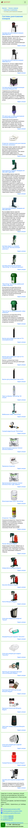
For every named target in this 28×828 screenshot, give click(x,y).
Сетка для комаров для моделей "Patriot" (11, 619)
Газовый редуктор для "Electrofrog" (12, 431)
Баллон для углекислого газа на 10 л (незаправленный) (13, 339)
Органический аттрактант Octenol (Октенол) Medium (12, 448)
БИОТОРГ (5, 2)
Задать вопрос (21, 45)
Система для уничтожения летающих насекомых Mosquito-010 (13, 88)
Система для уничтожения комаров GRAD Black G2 (12, 33)
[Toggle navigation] (25, 2)
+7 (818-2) (7, 816)
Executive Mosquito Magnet (10, 585)
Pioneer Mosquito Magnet (9, 544)
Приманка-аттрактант (8, 466)
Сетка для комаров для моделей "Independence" (11, 745)
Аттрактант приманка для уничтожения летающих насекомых (14, 144)
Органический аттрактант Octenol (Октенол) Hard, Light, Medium (12, 483)
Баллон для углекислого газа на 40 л (13, 379)
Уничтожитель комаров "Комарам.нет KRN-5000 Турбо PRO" (13, 171)
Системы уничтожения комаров (12, 17)
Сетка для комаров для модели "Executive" (11, 654)
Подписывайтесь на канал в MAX (11, 811)
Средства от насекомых (10, 10)
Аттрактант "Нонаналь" (9, 518)
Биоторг (4, 8)
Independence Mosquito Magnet (11, 568)
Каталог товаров (13, 8)
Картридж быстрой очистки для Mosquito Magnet (11, 690)
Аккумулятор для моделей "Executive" (13, 636)
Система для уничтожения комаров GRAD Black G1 (12, 60)
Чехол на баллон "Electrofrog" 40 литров (11, 396)
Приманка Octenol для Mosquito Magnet (11, 708)
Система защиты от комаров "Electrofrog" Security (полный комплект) (11, 247)
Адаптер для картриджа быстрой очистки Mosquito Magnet (12, 672)
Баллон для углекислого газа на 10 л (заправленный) (13, 357)
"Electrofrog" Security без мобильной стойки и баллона (13, 284)
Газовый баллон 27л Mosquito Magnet (13, 763)
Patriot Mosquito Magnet (9, 601)
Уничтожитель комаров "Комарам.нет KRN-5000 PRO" (13, 209)
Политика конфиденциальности (14, 823)
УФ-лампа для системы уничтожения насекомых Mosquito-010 (13, 116)
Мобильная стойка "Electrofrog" (11, 414)
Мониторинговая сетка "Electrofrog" (12, 501)
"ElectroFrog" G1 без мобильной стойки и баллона (13, 311)
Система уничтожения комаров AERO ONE (13, 780)
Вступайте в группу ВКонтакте (10, 813)
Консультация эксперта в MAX (10, 809)
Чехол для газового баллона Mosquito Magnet (13, 727)
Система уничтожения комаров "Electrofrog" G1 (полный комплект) (12, 266)
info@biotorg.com (7, 820)
